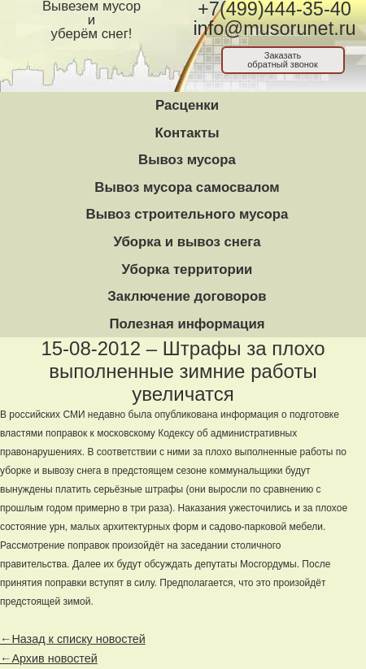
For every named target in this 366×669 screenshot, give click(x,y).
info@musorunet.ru (274, 28)
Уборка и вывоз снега (186, 242)
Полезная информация (186, 324)
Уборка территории (187, 269)
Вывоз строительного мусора (187, 214)
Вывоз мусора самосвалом (186, 187)
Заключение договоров (186, 296)
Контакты (187, 133)
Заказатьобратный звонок (282, 59)
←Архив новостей (49, 658)
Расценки (187, 105)
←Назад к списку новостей (73, 638)
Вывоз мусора (187, 159)
